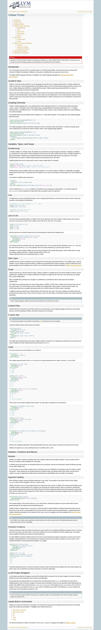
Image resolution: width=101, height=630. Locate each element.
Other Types (20, 33)
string (14, 618)
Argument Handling (22, 47)
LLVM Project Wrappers (20, 51)
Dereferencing (21, 28)
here (40, 320)
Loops (19, 41)
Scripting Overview (19, 24)
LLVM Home (12, 11)
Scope (19, 35)
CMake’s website (70, 621)
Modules (19, 45)
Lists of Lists (20, 31)
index (90, 11)
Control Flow (17, 37)
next (86, 11)
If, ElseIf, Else (21, 39)
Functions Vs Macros (23, 49)
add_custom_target (18, 610)
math (14, 616)
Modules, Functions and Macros (23, 43)
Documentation (22, 11)
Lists (18, 30)
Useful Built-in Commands (21, 53)
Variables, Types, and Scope (22, 26)
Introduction (17, 20)
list (13, 614)
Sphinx (88, 628)
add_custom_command (19, 608)
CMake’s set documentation (73, 265)
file (13, 612)
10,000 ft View (18, 22)
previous (80, 11)
